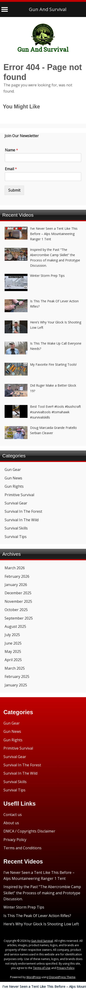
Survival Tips (16, 536)
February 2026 (17, 576)
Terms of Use (41, 968)
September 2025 (19, 618)
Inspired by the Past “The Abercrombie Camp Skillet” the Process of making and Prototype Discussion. (42, 892)
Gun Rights (14, 486)
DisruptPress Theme (62, 977)
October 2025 (16, 609)
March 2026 (15, 567)
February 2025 (17, 676)
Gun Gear (13, 469)
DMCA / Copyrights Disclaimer (29, 831)
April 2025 (13, 659)
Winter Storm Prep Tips (23, 907)
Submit (14, 190)
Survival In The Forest (23, 511)
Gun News (13, 478)
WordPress (33, 977)
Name (11, 150)
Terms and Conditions (22, 847)
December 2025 (18, 592)
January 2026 (16, 584)
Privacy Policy (14, 839)
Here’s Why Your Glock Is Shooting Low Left (41, 923)
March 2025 (15, 668)
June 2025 (13, 643)
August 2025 (15, 626)
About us (11, 822)
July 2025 (12, 634)
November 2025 (18, 601)
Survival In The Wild (22, 519)
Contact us (12, 814)
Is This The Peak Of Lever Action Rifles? (37, 915)
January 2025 (16, 685)
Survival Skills (16, 528)
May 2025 (13, 651)
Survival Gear (16, 503)
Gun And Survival (47, 9)
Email (11, 169)
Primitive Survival (19, 494)
